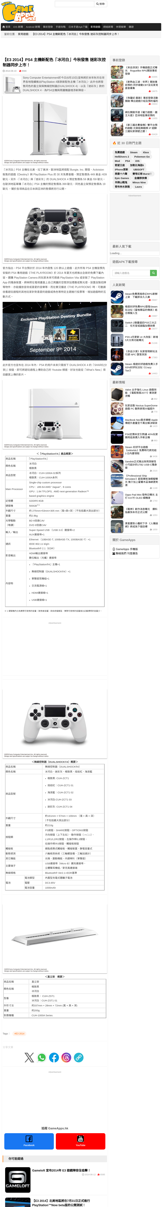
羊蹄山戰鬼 (121, 182)
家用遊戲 (95, 26)
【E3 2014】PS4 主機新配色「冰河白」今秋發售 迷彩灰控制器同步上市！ (76, 34)
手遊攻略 (61, 26)
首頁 (6, 26)
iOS (137, 161)
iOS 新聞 (18, 26)
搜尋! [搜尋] (100, 3)
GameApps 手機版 (125, 549)
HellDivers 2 (122, 156)
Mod (118, 161)
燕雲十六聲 (121, 173)
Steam (134, 152)
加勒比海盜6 (137, 165)
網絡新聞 (108, 26)
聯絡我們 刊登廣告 (125, 553)
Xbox (146, 152)
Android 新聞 (33, 26)
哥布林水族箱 (122, 186)
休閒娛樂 (121, 26)
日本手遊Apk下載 (78, 26)
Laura (138, 186)
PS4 (128, 161)
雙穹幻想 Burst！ (142, 173)
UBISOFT (138, 169)
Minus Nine (139, 182)
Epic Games (122, 178)
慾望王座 (120, 165)
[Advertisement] (61, 46)
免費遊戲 (120, 152)
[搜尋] (74, 4)
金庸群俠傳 (140, 178)
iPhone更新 (122, 169)
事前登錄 (48, 26)
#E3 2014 (19, 1033)
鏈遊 (131, 26)
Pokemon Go (142, 156)
